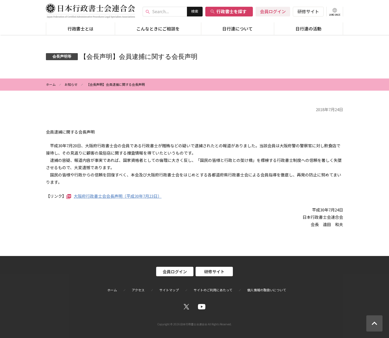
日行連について (237, 28)
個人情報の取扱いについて (266, 290)
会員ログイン (273, 11)
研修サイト (308, 11)
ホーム (51, 84)
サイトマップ (169, 290)
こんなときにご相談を (158, 28)
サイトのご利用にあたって (213, 290)
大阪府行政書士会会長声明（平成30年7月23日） (118, 196)
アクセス (138, 290)
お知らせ (71, 84)
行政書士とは (80, 28)
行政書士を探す (228, 11)
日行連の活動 (308, 28)
